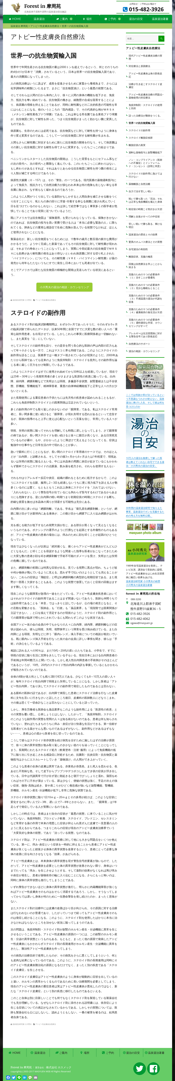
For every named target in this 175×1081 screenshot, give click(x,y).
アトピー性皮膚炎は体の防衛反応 (145, 75)
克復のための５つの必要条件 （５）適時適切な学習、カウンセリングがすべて (145, 323)
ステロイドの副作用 (139, 130)
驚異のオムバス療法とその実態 (145, 241)
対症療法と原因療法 (139, 66)
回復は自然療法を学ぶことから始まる (145, 265)
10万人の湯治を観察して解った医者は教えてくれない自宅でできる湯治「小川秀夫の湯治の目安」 (145, 461)
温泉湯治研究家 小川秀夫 (22, 300)
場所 (87, 19)
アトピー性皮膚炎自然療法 (45, 300)
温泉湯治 (39, 19)
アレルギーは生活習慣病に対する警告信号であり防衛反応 (145, 335)
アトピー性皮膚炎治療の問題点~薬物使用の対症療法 (146, 96)
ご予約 (110, 19)
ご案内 (62, 19)
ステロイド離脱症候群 (141, 137)
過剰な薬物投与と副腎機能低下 (145, 152)
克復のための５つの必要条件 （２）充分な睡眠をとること (144, 286)
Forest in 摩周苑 (42, 6)
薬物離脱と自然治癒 (139, 184)
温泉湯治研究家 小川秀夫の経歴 (143, 581)
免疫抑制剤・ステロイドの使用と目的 (145, 106)
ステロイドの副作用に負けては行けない (145, 175)
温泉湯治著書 (160, 19)
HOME (15, 19)
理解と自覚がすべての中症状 (144, 216)
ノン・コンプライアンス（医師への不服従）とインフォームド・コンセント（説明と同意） (145, 163)
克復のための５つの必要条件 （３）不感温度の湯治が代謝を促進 (145, 298)
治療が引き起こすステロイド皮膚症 (145, 85)
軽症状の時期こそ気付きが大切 (145, 209)
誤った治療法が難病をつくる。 (145, 115)
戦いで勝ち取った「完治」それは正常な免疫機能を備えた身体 (145, 200)
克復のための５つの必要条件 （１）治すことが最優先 (144, 276)
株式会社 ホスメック (58, 1067)
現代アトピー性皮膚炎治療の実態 (145, 57)
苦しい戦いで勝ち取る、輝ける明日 (145, 225)
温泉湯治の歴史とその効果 (143, 234)
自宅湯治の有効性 (138, 249)
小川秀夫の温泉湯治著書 (139, 585)
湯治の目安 (136, 19)
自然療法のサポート (139, 343)
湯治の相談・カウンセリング (144, 351)
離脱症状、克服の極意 (141, 256)
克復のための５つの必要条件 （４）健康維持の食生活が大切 (145, 311)
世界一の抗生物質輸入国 (142, 123)
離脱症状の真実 (137, 145)
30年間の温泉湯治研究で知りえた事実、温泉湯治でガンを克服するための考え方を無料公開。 (145, 511)
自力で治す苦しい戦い (141, 191)
